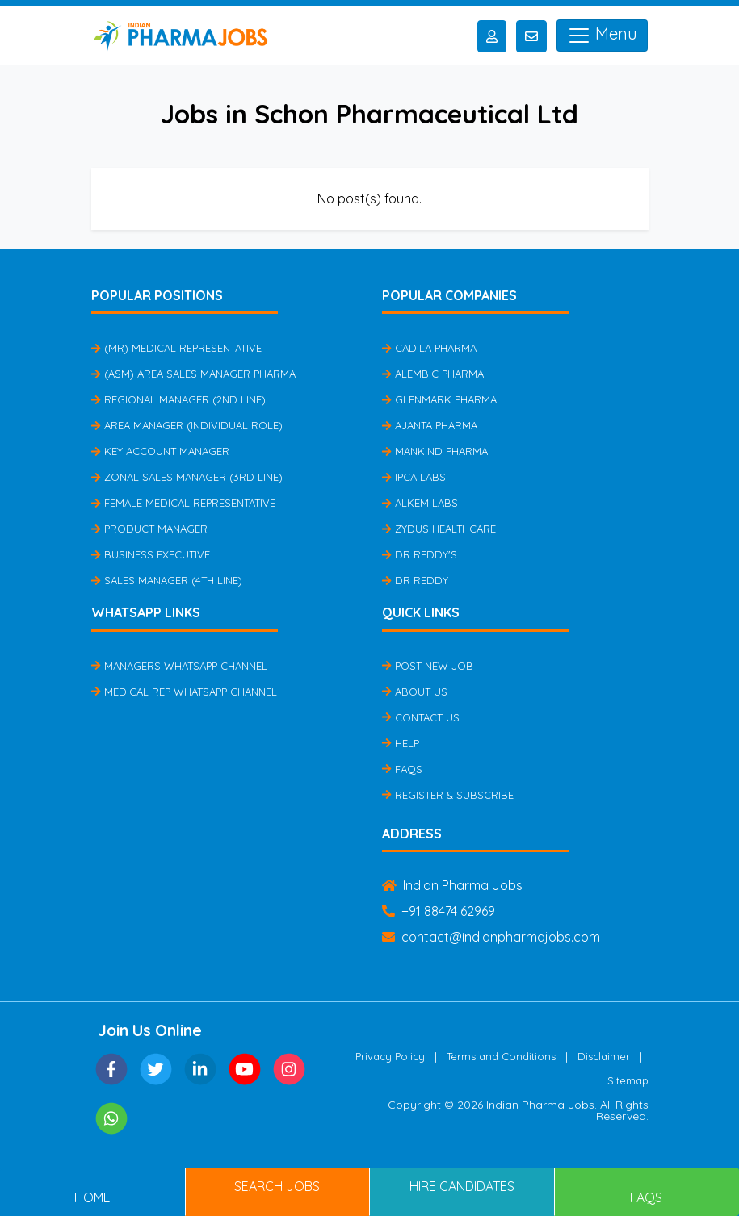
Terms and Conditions (501, 1056)
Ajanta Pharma (429, 425)
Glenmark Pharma (439, 399)
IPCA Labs (414, 476)
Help (400, 743)
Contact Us (421, 717)
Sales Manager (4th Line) (166, 580)
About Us (414, 691)
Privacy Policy (390, 1056)
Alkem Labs (420, 502)
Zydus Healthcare (439, 528)
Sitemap (628, 1080)
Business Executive (150, 554)
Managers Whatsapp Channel (179, 665)
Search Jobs (277, 1186)
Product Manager (149, 528)
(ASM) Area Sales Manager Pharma (193, 373)
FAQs (402, 769)
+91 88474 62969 (438, 911)
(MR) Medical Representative (176, 347)
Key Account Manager (160, 451)
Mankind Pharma (435, 451)
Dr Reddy (415, 580)
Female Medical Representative (183, 502)
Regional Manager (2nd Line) (178, 399)
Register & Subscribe (448, 794)
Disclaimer (603, 1056)
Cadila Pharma (429, 347)
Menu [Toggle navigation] (602, 35)
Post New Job (427, 665)
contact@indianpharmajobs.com (491, 937)
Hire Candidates (461, 1186)
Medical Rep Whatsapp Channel (184, 691)
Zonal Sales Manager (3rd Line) (187, 476)
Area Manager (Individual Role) (187, 425)
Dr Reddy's (419, 554)
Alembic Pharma (433, 373)
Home (92, 1197)
